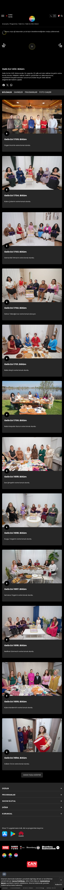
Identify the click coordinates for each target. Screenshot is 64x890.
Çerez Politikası (18, 881)
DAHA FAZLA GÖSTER (32, 775)
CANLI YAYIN (9, 16)
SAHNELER (18, 92)
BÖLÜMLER (7, 92)
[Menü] (2, 16)
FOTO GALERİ (45, 92)
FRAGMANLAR (31, 92)
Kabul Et (58, 884)
